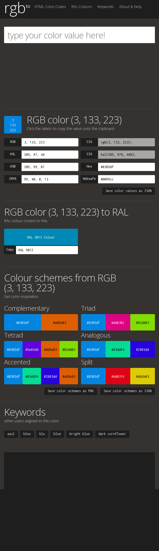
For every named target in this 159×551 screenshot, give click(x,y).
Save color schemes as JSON (128, 391)
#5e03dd (31, 349)
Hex (89, 166)
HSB (13, 166)
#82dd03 (142, 323)
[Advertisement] (79, 76)
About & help (130, 6)
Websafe (89, 178)
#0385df (22, 323)
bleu (27, 434)
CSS (89, 141)
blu (42, 434)
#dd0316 (117, 376)
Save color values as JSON (128, 191)
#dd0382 (117, 323)
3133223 (13, 125)
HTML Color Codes (50, 6)
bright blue (80, 434)
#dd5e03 (59, 323)
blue (57, 434)
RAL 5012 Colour (41, 237)
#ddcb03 (142, 376)
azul (11, 434)
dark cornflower (112, 434)
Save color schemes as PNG (71, 391)
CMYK (13, 178)
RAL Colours (81, 6)
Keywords (105, 6)
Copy (10, 249)
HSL (13, 154)
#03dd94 (117, 349)
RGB (13, 141)
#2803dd (142, 349)
